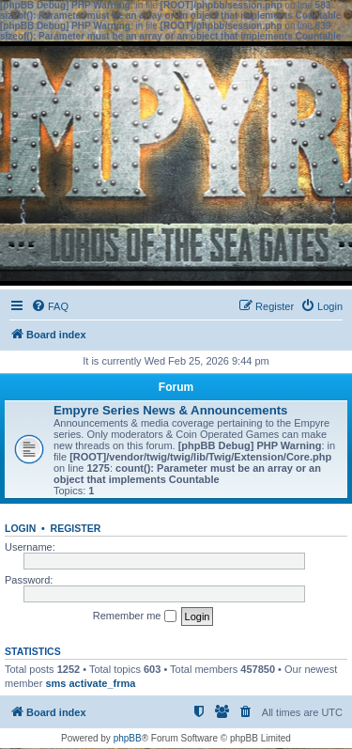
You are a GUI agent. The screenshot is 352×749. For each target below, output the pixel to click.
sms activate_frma (90, 683)
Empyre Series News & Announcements (170, 410)
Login (20, 528)
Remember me (134, 616)
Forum (176, 387)
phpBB (128, 738)
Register (76, 528)
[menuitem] (50, 306)
